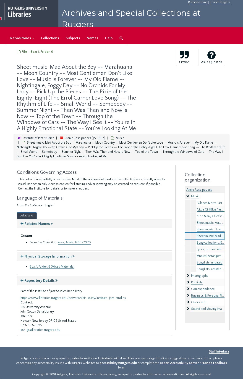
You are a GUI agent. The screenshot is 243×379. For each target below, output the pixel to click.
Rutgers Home (198, 2)
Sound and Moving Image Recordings (216, 309)
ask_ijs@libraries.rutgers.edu (40, 330)
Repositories (22, 38)
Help (109, 38)
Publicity (197, 282)
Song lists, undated (209, 262)
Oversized (198, 302)
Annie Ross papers (199, 190)
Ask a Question (211, 57)
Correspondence (203, 289)
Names (92, 38)
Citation (184, 57)
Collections (50, 38)
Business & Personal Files (208, 295)
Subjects (73, 38)
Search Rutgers (220, 2)
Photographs (199, 276)
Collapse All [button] (26, 215)
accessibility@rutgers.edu (118, 363)
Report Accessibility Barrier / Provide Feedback (193, 363)
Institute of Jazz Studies (38, 138)
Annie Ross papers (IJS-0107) (85, 138)
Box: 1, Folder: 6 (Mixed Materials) (52, 266)
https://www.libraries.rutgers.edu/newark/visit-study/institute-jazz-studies (73, 298)
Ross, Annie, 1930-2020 (74, 242)
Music (120, 138)
